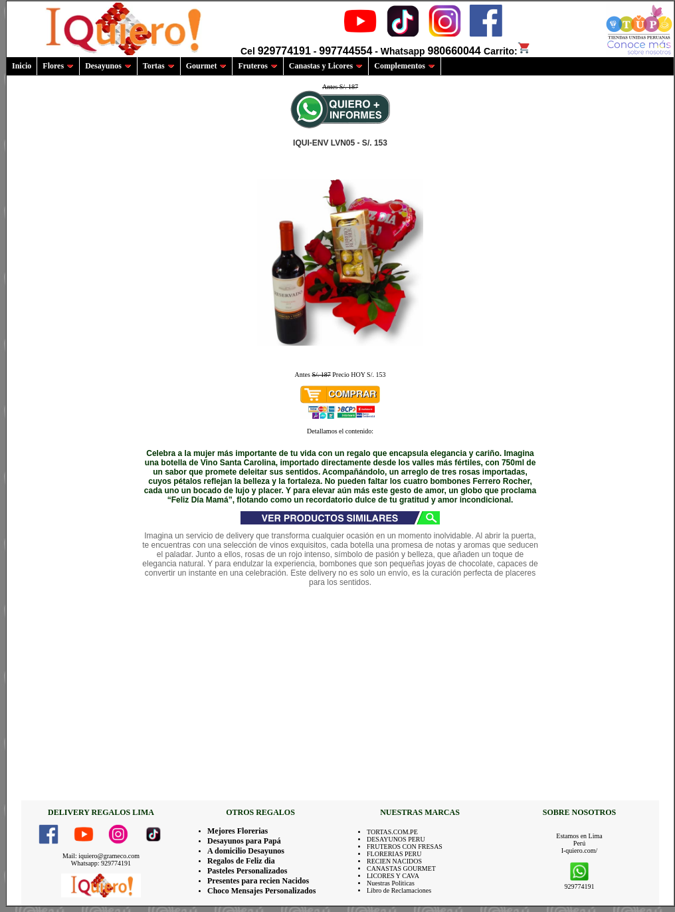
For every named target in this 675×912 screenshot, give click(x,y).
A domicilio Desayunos (245, 850)
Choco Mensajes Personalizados (261, 890)
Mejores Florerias (237, 831)
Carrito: (507, 51)
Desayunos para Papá (244, 841)
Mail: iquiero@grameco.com (101, 855)
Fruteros (257, 65)
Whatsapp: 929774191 (101, 863)
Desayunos (108, 65)
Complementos (404, 65)
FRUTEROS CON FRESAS (404, 846)
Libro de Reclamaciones (399, 890)
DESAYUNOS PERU (396, 839)
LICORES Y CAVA (393, 875)
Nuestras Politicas (391, 883)
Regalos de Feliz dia (241, 860)
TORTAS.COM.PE (392, 832)
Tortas (159, 65)
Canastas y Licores (326, 65)
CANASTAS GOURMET (401, 868)
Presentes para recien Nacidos (258, 880)
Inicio (21, 65)
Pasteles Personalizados (247, 870)
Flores (58, 65)
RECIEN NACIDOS (394, 861)
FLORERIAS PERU (394, 853)
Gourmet (206, 65)
